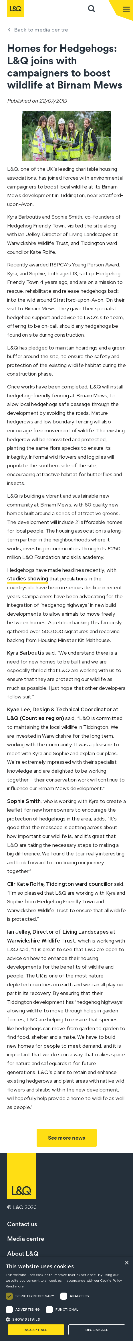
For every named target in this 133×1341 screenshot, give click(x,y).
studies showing (27, 578)
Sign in (104, 8)
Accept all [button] (36, 1330)
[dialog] (66, 1299)
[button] (66, 1319)
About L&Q (22, 1253)
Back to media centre (41, 29)
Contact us (22, 1224)
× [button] (126, 1263)
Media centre (25, 1238)
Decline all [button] (97, 1330)
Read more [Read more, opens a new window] (15, 1286)
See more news (66, 1137)
